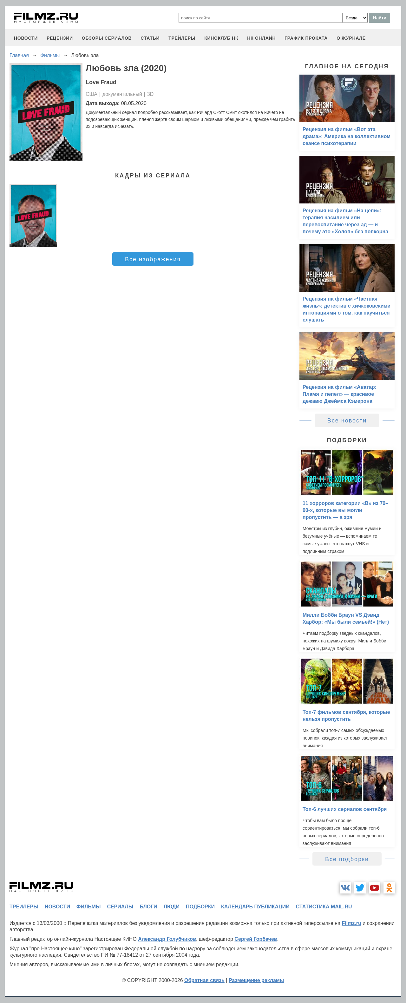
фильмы (88, 906)
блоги (148, 906)
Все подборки (347, 859)
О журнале (351, 38)
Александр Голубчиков (167, 939)
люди (172, 906)
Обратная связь (204, 980)
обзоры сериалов (107, 38)
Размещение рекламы (256, 980)
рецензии (60, 38)
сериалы (120, 906)
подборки (200, 906)
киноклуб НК (221, 38)
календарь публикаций (255, 906)
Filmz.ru (351, 923)
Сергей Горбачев (255, 939)
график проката (306, 38)
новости (26, 38)
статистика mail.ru (324, 906)
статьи (150, 38)
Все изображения (153, 259)
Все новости (347, 420)
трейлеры (181, 38)
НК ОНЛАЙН (261, 38)
